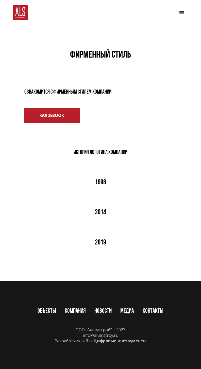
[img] (20, 12)
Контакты (153, 311)
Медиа (127, 311)
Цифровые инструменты (120, 341)
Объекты (47, 311)
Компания (75, 311)
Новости (103, 311)
